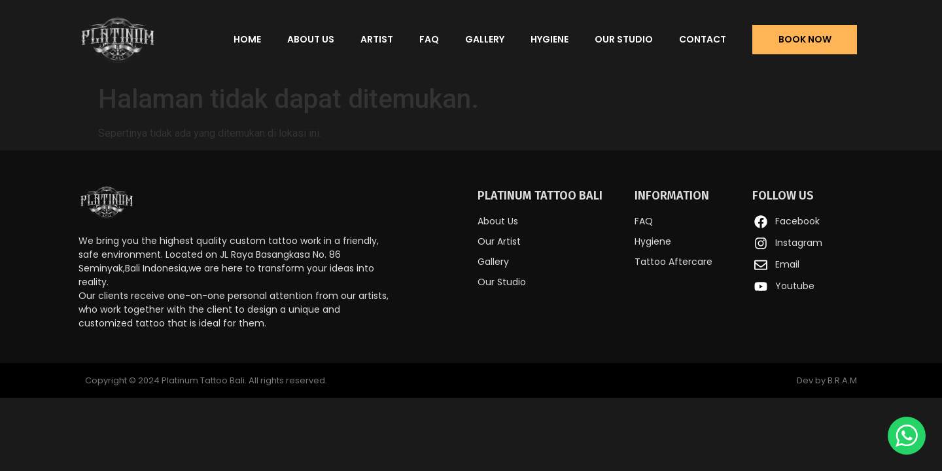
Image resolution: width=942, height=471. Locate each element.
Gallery (484, 39)
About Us (310, 39)
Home (247, 39)
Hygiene (549, 39)
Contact (702, 39)
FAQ (429, 39)
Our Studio (624, 39)
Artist (376, 39)
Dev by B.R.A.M (827, 380)
